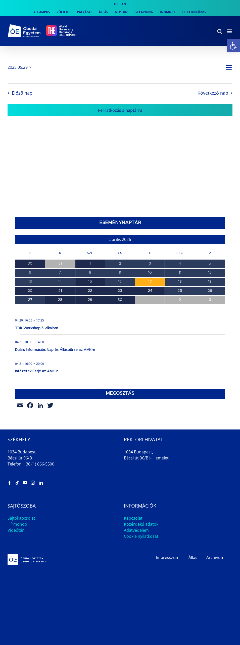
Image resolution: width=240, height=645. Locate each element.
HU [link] (116, 4)
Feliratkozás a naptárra (120, 110)
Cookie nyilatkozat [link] (141, 536)
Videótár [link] (16, 530)
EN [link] (124, 4)
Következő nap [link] (213, 93)
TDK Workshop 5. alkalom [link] (36, 328)
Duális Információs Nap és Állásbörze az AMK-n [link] (55, 350)
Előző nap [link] (22, 93)
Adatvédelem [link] (136, 530)
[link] (233, 45)
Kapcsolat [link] (133, 518)
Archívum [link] (215, 557)
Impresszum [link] (167, 557)
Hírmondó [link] (17, 524)
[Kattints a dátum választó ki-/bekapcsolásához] (20, 67)
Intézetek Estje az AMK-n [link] (36, 371)
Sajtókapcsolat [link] (21, 518)
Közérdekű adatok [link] (141, 524)
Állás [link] (192, 557)
